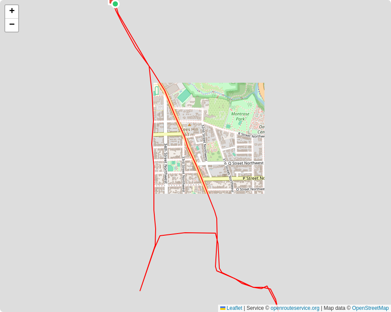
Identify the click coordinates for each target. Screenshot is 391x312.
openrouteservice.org (294, 308)
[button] (11, 12)
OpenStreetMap (370, 308)
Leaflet (231, 308)
